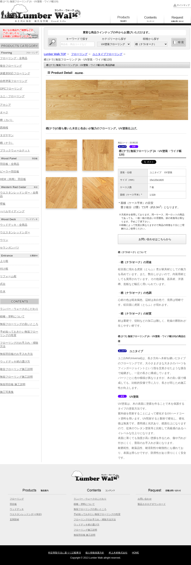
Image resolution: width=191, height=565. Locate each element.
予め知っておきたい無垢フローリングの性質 (97, 514)
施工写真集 (7, 392)
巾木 (2, 291)
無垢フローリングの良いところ (19, 324)
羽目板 (13, 504)
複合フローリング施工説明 (16, 369)
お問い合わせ (145, 498)
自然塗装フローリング (13, 81)
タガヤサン (7, 135)
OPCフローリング (11, 88)
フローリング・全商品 (13, 58)
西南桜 (4, 127)
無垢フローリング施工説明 (16, 376)
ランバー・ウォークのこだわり (19, 308)
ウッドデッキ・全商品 (13, 224)
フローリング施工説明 (85, 530)
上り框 (4, 261)
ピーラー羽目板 (9, 171)
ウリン (4, 240)
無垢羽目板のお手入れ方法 (16, 353)
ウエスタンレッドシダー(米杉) (26, 514)
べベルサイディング (12, 211)
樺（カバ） (7, 120)
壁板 (2, 203)
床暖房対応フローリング (15, 73)
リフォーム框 (8, 276)
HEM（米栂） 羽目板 (13, 179)
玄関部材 (14, 519)
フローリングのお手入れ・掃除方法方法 (95, 519)
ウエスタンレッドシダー (15, 232)
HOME (135, 552)
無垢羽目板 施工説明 (12, 384)
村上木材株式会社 (118, 552)
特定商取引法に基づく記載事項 (64, 552)
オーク (4, 112)
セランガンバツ (9, 247)
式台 (2, 283)
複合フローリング (11, 65)
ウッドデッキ (17, 509)
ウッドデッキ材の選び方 (15, 361)
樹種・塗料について (12, 316)
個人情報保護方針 (94, 552)
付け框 (4, 268)
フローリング (17, 498)
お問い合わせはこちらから (155, 239)
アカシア (5, 104)
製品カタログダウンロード (152, 504)
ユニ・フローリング (12, 96)
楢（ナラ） (7, 142)
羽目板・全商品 (9, 163)
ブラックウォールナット (15, 150)
